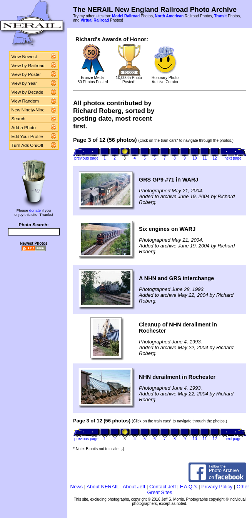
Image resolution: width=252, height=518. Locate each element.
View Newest (24, 56)
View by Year (24, 83)
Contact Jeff (162, 486)
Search (19, 118)
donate (35, 210)
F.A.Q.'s (188, 486)
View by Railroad (28, 65)
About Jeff (134, 486)
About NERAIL (103, 486)
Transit (220, 16)
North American (169, 16)
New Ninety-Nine (28, 110)
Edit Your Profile (27, 136)
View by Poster (26, 74)
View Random (25, 101)
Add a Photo (24, 127)
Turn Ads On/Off (27, 145)
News (76, 486)
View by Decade (27, 92)
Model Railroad (126, 16)
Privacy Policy (216, 486)
